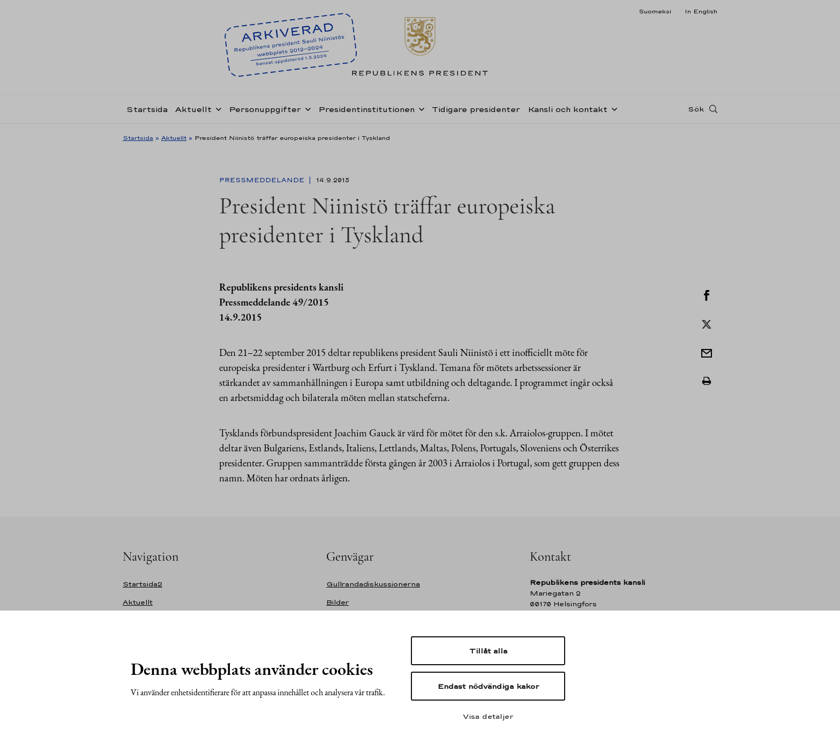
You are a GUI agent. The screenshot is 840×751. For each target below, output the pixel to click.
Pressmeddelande (262, 180)
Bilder (337, 602)
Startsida (147, 109)
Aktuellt (193, 109)
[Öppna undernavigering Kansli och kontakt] (612, 108)
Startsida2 (142, 584)
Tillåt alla (488, 651)
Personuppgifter (265, 109)
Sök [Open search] (696, 109)
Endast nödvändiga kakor (488, 686)
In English (701, 11)
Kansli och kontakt (568, 109)
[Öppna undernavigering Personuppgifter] (306, 108)
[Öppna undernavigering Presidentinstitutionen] (419, 108)
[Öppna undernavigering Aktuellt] (216, 108)
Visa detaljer (488, 716)
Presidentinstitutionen (366, 109)
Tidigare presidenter (476, 109)
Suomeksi (655, 11)
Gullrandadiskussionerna (373, 584)
